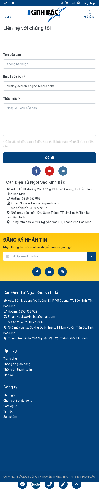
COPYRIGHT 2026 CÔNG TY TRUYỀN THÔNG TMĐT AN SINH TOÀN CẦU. (49, 476)
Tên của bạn (12, 55)
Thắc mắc (10, 98)
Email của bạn (13, 76)
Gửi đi (49, 158)
